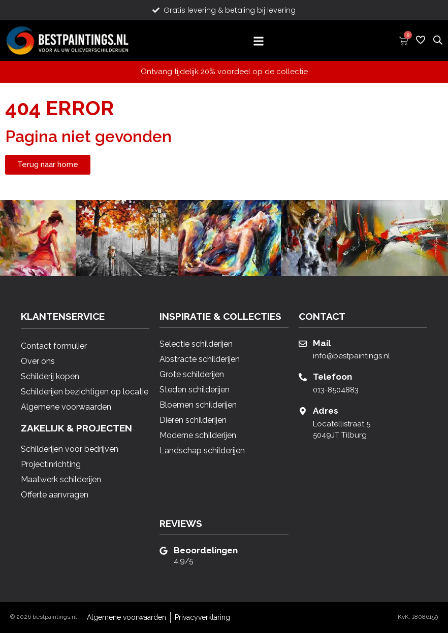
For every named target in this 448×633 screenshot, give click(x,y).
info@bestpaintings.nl (351, 355)
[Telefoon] (303, 377)
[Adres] (303, 411)
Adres (325, 411)
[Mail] (303, 344)
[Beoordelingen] (163, 551)
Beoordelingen (206, 550)
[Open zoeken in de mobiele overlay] (438, 40)
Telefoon (332, 377)
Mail (322, 343)
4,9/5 (183, 560)
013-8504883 (336, 389)
